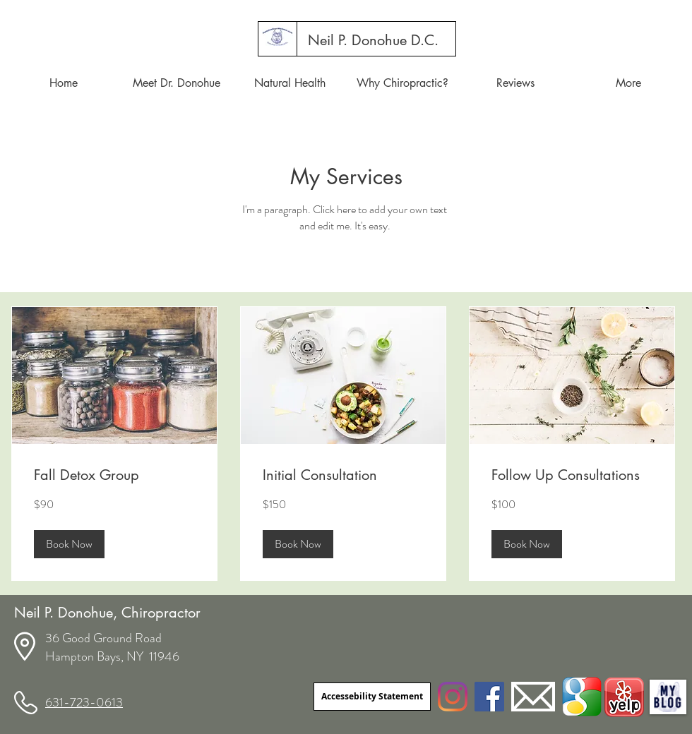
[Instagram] (452, 696)
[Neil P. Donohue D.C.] (373, 40)
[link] (114, 475)
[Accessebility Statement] (372, 696)
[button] (69, 544)
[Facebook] (489, 696)
